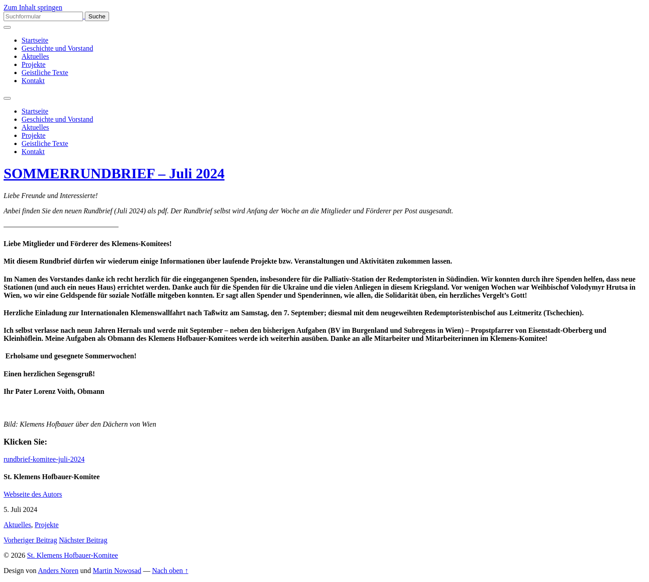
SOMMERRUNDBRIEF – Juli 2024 (114, 173)
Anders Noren (58, 570)
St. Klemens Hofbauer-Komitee (72, 555)
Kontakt (33, 80)
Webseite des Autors (33, 494)
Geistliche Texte (45, 72)
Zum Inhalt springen (33, 7)
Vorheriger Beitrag (30, 540)
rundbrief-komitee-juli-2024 (44, 459)
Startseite (35, 40)
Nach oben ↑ (170, 570)
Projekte (33, 64)
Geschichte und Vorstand (57, 48)
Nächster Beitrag (83, 540)
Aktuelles (35, 56)
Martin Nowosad (117, 570)
